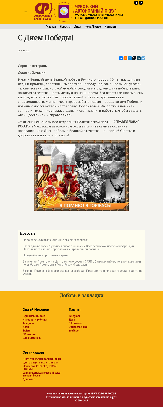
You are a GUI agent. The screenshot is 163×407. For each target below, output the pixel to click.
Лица (77, 26)
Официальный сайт (34, 316)
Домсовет (29, 379)
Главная (51, 26)
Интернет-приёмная (35, 319)
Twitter (27, 330)
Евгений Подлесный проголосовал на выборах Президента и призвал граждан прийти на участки (81, 272)
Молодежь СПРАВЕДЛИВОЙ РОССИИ (40, 367)
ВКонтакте (29, 334)
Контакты (111, 26)
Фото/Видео (93, 26)
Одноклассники (32, 337)
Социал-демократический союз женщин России (41, 374)
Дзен (26, 326)
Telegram (28, 323)
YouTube (73, 330)
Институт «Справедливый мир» (42, 358)
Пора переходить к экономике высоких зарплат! (54, 240)
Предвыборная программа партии (44, 256)
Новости (65, 26)
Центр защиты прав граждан (40, 362)
